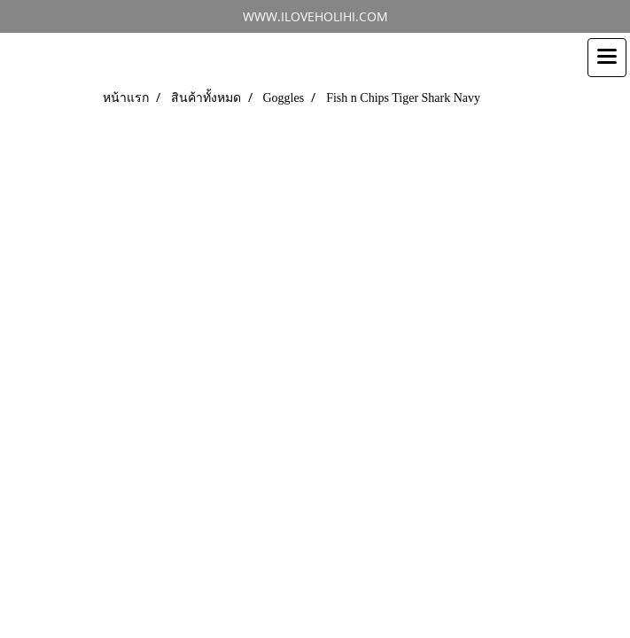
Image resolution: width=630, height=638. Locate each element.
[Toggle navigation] (606, 57)
